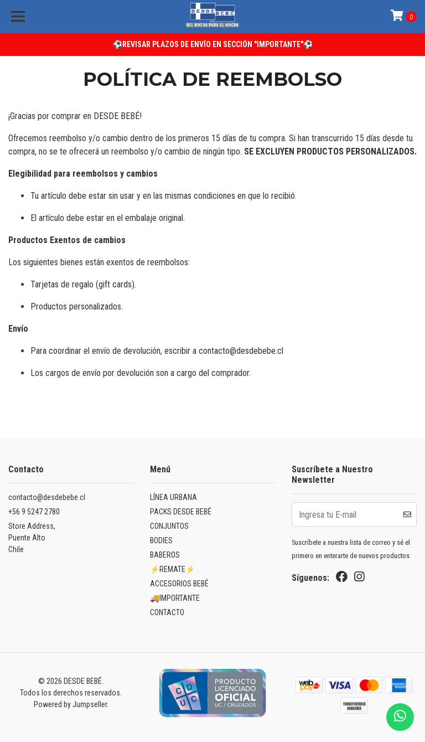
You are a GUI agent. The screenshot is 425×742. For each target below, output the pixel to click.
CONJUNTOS (169, 526)
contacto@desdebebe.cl (46, 497)
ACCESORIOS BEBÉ (179, 583)
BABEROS (165, 554)
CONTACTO (167, 612)
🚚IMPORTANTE (175, 598)
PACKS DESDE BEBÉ (180, 511)
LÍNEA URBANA (173, 497)
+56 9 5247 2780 (34, 511)
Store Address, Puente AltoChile (31, 538)
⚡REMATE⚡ (172, 569)
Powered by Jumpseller (70, 704)
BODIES (161, 540)
